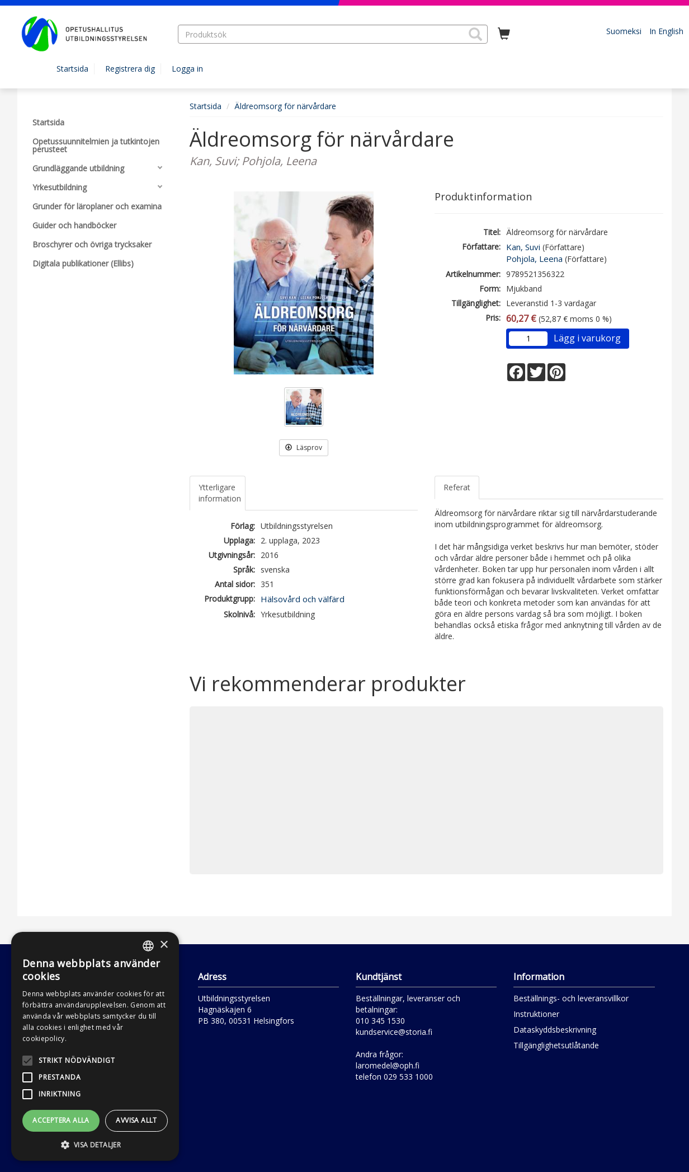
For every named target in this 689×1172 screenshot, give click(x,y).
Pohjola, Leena (534, 258)
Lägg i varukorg (587, 338)
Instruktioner (536, 1014)
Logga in (187, 68)
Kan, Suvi (523, 246)
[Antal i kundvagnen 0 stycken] (504, 34)
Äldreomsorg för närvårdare (285, 106)
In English (666, 31)
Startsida (72, 68)
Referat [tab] (456, 487)
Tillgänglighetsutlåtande (556, 1045)
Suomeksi (623, 31)
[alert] (95, 1046)
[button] (475, 34)
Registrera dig (130, 68)
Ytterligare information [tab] (220, 493)
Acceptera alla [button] (60, 1120)
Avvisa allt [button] (136, 1120)
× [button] (163, 945)
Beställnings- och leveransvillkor (571, 998)
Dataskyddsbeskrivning (554, 1029)
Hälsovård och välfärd (302, 598)
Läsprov (303, 447)
